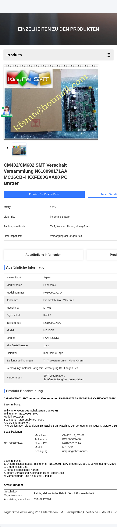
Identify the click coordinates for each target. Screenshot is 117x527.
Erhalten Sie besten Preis (46, 194)
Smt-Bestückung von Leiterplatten (35, 512)
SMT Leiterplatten (70, 512)
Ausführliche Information (44, 254)
